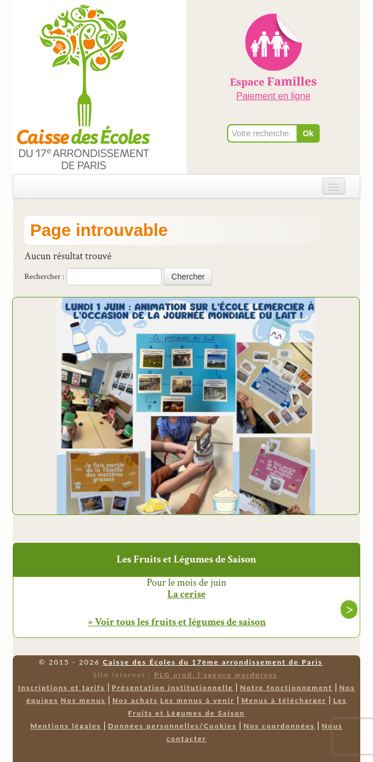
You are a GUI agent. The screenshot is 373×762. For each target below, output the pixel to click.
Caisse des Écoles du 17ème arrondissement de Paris (213, 662)
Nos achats (135, 700)
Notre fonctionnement (286, 687)
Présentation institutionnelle (172, 687)
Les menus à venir (197, 700)
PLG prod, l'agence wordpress (215, 674)
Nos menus (83, 700)
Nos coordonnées (279, 725)
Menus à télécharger (284, 700)
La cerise (186, 594)
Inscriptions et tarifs (61, 687)
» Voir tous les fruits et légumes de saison (177, 622)
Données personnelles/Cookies (172, 725)
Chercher (188, 276)
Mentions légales (66, 725)
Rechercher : (44, 276)
